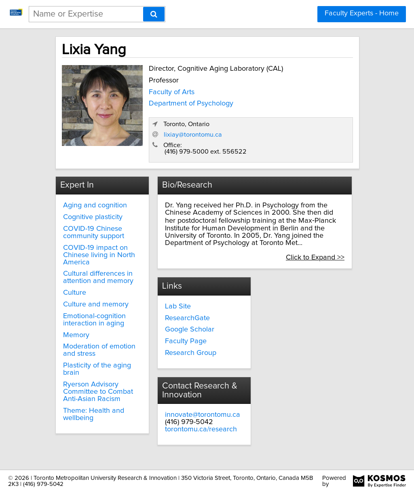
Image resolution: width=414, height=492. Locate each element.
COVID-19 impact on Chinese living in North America (99, 255)
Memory (76, 335)
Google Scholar (189, 329)
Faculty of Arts (171, 92)
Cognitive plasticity (93, 217)
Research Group (190, 353)
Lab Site (178, 306)
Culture (74, 292)
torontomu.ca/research (201, 429)
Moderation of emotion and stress (99, 350)
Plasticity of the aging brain (97, 369)
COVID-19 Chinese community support (93, 232)
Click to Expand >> (315, 257)
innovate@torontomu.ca (202, 414)
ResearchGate (187, 318)
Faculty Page (186, 341)
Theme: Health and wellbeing (93, 414)
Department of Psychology (191, 103)
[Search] (154, 14)
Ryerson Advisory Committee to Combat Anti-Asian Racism (98, 392)
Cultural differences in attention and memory (98, 277)
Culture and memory (96, 304)
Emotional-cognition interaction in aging (94, 320)
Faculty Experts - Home (362, 13)
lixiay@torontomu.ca (193, 134)
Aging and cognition (95, 205)
